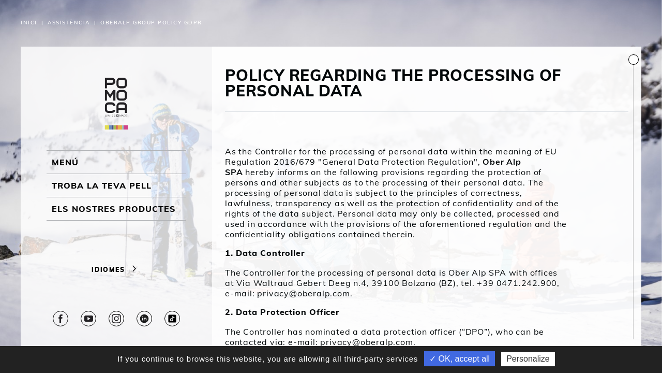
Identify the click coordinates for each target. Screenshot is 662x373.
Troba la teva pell (102, 185)
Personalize (528, 358)
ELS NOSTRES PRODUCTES (114, 209)
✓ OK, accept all (459, 358)
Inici (29, 22)
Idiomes (116, 270)
